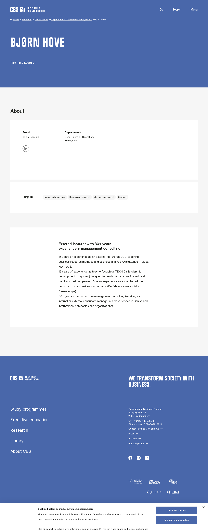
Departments (41, 19)
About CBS (20, 451)
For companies (136, 443)
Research (26, 19)
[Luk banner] (204, 483)
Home (16, 19)
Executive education (29, 420)
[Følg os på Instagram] (139, 458)
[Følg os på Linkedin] (147, 458)
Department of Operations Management (71, 19)
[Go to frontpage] (27, 9)
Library (17, 441)
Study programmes (28, 409)
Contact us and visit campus (143, 428)
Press (131, 433)
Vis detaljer (150, 524)
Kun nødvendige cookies (176, 495)
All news (132, 438)
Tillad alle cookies (176, 486)
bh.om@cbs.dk (31, 137)
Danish (159, 9)
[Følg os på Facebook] (130, 458)
